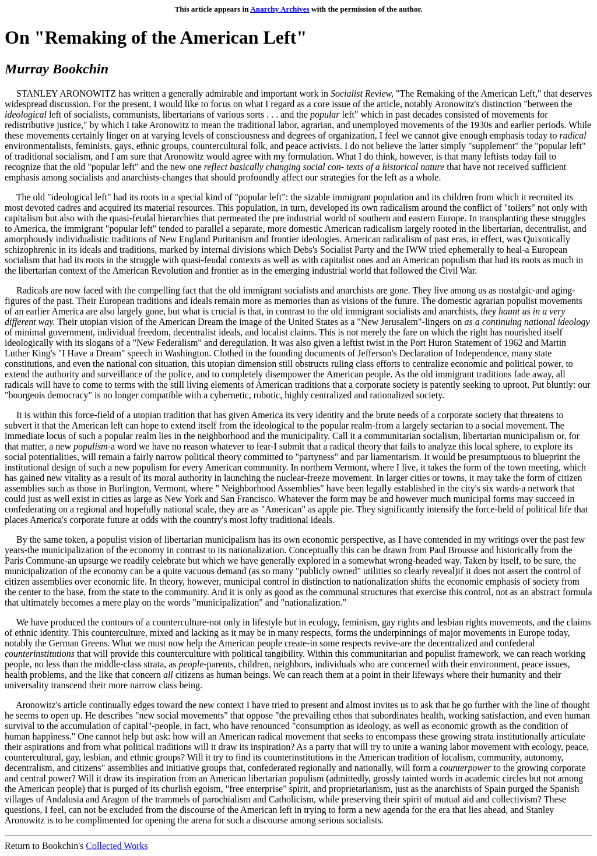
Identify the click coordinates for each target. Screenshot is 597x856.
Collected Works (117, 846)
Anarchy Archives (280, 9)
